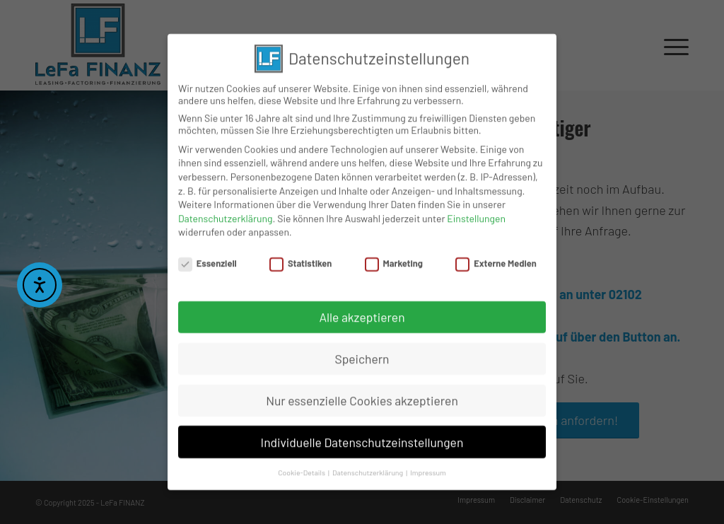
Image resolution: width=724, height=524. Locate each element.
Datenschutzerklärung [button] (368, 470)
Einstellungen (476, 216)
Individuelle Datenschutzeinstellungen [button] (362, 440)
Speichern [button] (361, 356)
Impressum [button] (428, 470)
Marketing (394, 261)
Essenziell (207, 261)
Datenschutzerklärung (225, 216)
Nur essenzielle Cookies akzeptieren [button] (362, 398)
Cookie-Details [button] (302, 470)
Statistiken (300, 261)
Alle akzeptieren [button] (361, 314)
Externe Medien (495, 261)
